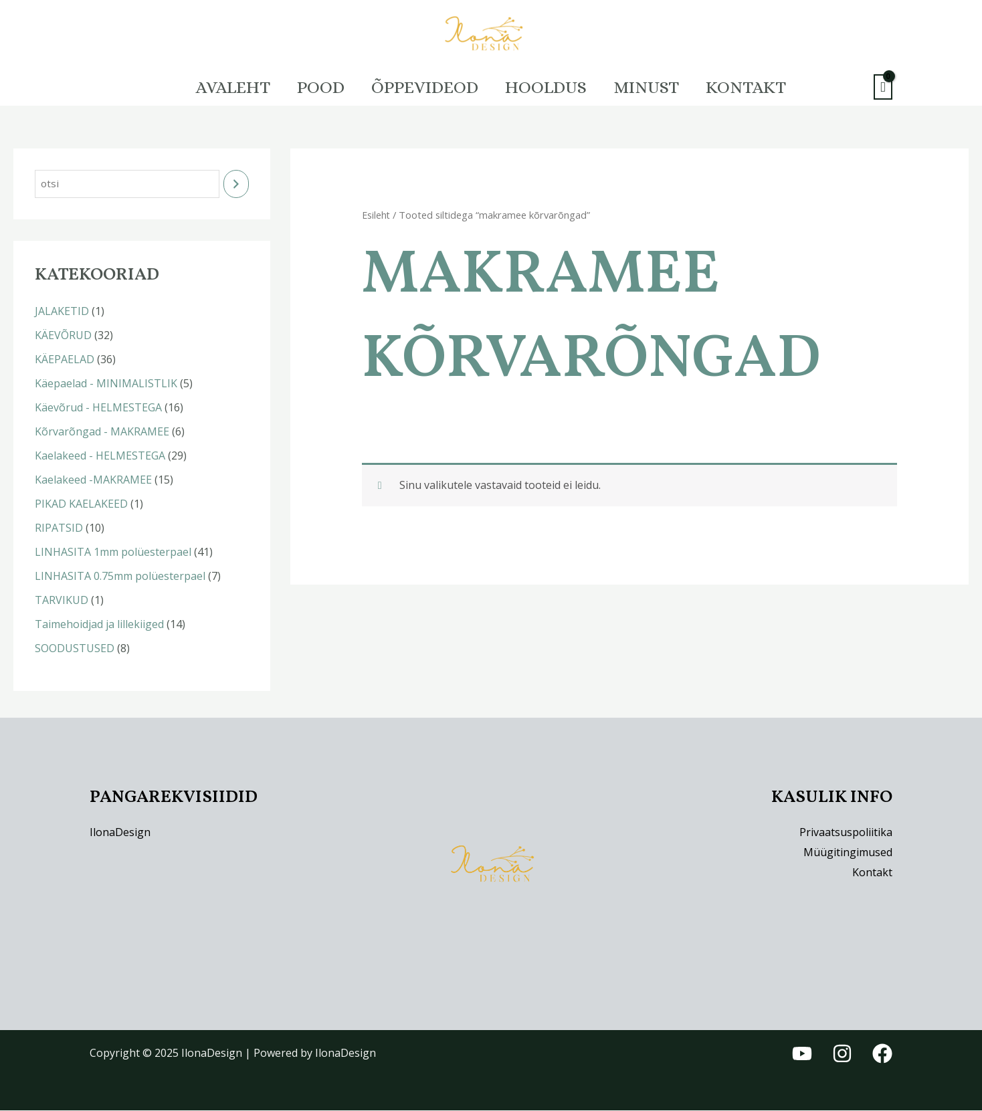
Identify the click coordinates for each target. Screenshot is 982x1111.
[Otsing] (236, 184)
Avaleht (213, 87)
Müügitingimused (847, 852)
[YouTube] (802, 1055)
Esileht (376, 214)
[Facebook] (882, 1055)
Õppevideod (420, 87)
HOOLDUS (550, 87)
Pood (308, 87)
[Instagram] (842, 1055)
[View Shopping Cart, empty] (883, 87)
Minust (658, 87)
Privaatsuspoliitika (845, 833)
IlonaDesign (120, 833)
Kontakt (766, 87)
